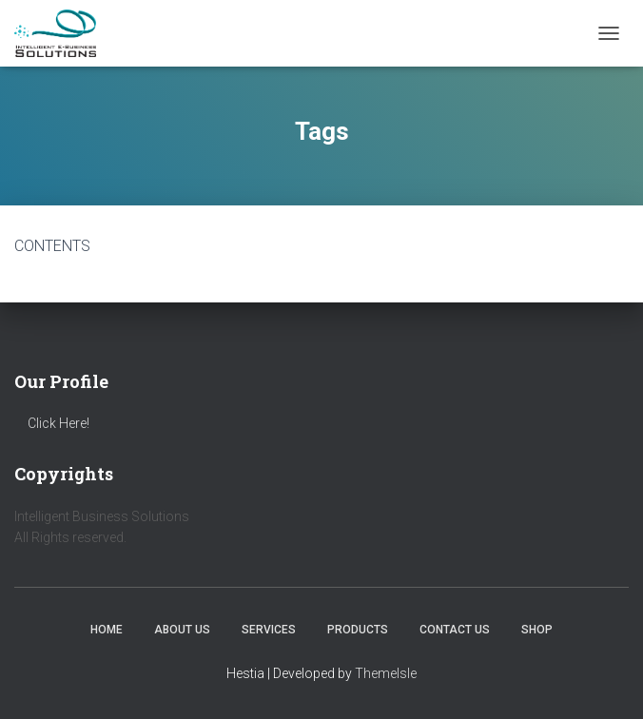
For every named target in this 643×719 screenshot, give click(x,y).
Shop (537, 629)
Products (357, 629)
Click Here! (58, 423)
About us (182, 629)
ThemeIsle (386, 673)
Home (106, 629)
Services (269, 629)
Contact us (454, 629)
